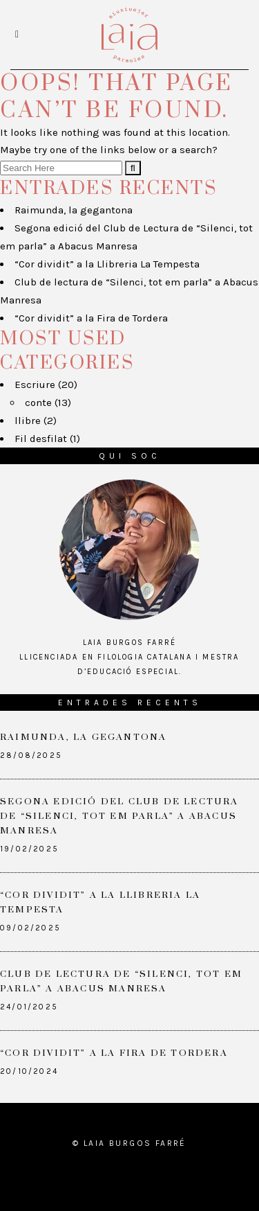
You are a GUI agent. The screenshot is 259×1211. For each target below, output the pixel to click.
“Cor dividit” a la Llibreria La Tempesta (107, 264)
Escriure (35, 384)
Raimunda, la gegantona (74, 210)
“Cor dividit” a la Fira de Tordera (91, 318)
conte (38, 402)
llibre (28, 420)
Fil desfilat (41, 438)
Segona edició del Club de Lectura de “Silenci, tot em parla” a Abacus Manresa (119, 816)
